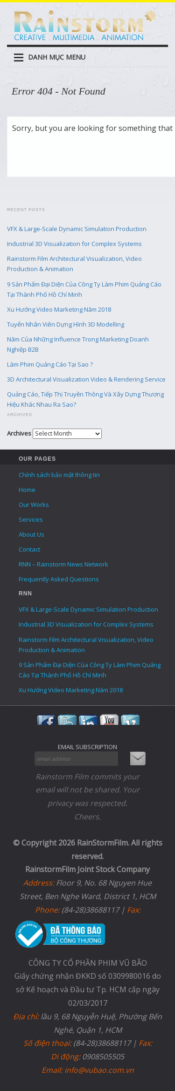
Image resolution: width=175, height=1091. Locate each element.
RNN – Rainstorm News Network (63, 564)
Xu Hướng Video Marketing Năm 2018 (59, 309)
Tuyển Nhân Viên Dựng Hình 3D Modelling (65, 324)
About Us (31, 534)
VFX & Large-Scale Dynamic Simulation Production (77, 229)
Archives (19, 433)
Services (31, 519)
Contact (29, 549)
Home (27, 489)
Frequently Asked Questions (59, 579)
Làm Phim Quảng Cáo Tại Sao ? (50, 364)
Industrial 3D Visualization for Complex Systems (74, 243)
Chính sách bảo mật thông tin (59, 474)
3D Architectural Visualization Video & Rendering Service (86, 379)
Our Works (34, 504)
